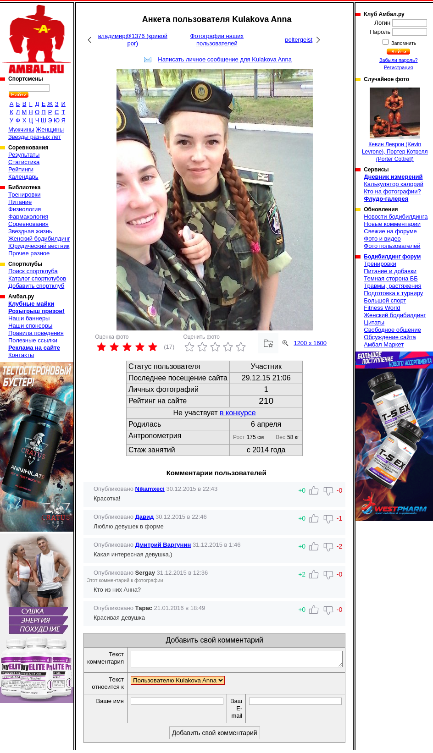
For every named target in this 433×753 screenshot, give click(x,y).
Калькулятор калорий (393, 184)
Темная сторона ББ (391, 278)
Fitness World (382, 307)
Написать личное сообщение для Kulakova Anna (225, 59)
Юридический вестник (38, 245)
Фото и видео (382, 238)
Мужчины (21, 129)
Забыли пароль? (398, 60)
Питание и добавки (390, 271)
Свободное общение (392, 329)
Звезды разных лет (34, 136)
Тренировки (24, 194)
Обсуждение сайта (390, 337)
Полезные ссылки (32, 340)
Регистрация (398, 67)
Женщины (50, 129)
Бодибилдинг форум (392, 256)
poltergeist (298, 39)
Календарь (23, 176)
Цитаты (374, 322)
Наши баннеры (29, 318)
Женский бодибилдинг (39, 238)
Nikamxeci (150, 488)
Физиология (24, 209)
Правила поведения (36, 333)
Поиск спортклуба (33, 271)
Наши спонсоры (30, 325)
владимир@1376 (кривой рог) (132, 40)
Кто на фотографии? (392, 191)
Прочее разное (29, 253)
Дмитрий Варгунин (163, 544)
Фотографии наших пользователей (217, 40)
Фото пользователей (392, 245)
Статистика (23, 162)
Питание (20, 201)
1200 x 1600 (310, 343)
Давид (144, 516)
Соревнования (28, 223)
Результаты (23, 154)
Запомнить (403, 43)
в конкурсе (238, 413)
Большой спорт (385, 300)
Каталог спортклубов (37, 278)
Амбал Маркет (384, 344)
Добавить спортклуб (36, 285)
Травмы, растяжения (392, 285)
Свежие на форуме (390, 231)
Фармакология (28, 216)
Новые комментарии (392, 223)
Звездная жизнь (30, 231)
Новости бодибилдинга (395, 216)
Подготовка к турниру (393, 293)
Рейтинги (20, 169)
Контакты (21, 355)
